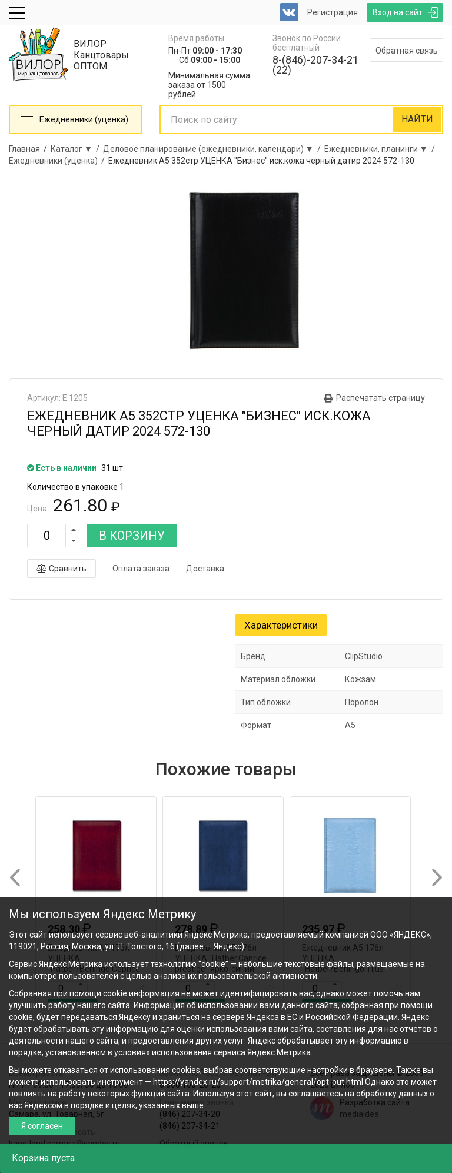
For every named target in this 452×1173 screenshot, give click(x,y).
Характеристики (281, 625)
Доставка (205, 568)
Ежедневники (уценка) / (58, 160)
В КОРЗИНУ (132, 536)
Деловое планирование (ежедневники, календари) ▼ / (213, 149)
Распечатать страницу (380, 398)
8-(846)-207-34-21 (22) (315, 65)
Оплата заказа (141, 568)
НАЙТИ (417, 119)
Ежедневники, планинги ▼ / (381, 149)
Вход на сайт (398, 12)
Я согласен (42, 1126)
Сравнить (61, 568)
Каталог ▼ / (77, 149)
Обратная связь (406, 50)
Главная (24, 149)
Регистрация (332, 12)
